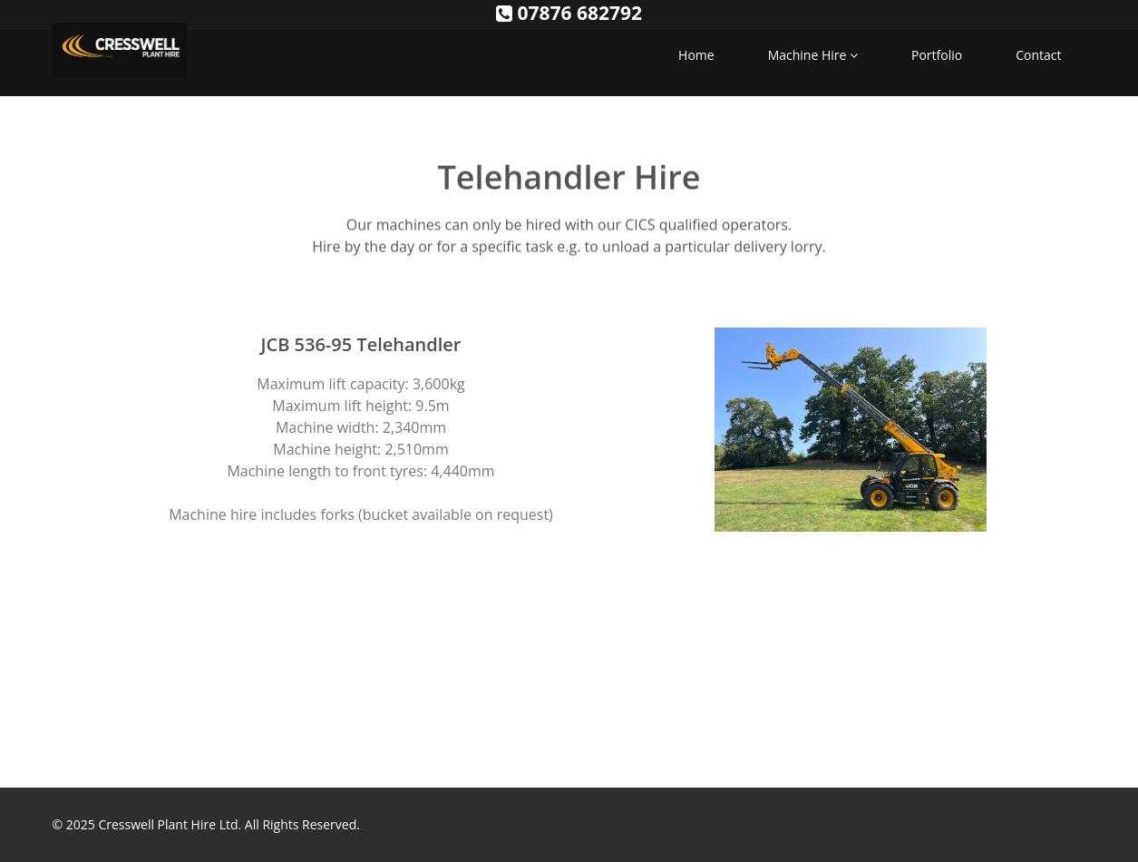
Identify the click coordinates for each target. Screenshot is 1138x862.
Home (696, 55)
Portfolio (936, 55)
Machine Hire (813, 55)
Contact (1038, 55)
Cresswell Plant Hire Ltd (168, 824)
